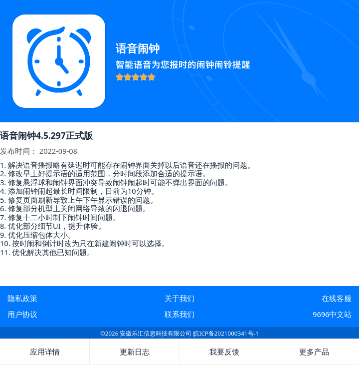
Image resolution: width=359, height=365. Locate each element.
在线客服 (337, 298)
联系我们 (179, 314)
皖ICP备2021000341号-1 (225, 333)
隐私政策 (22, 298)
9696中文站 (332, 314)
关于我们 (179, 298)
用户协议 (22, 314)
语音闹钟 (138, 48)
